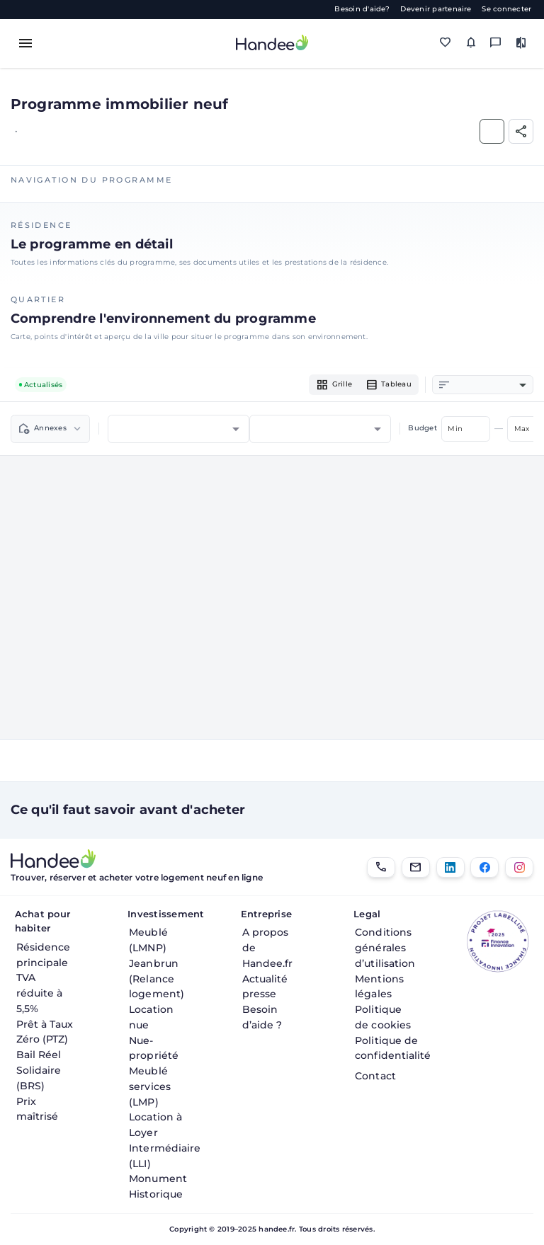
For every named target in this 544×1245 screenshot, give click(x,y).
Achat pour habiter (42, 921)
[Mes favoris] (446, 43)
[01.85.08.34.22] (381, 867)
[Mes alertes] (470, 43)
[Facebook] (484, 867)
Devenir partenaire (435, 8)
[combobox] (489, 384)
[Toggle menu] (25, 43)
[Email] (416, 867)
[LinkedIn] (450, 867)
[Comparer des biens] (521, 43)
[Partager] (521, 131)
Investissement (161, 913)
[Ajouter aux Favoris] (492, 131)
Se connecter (506, 8)
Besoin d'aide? (362, 8)
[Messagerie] (495, 43)
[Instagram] (519, 867)
